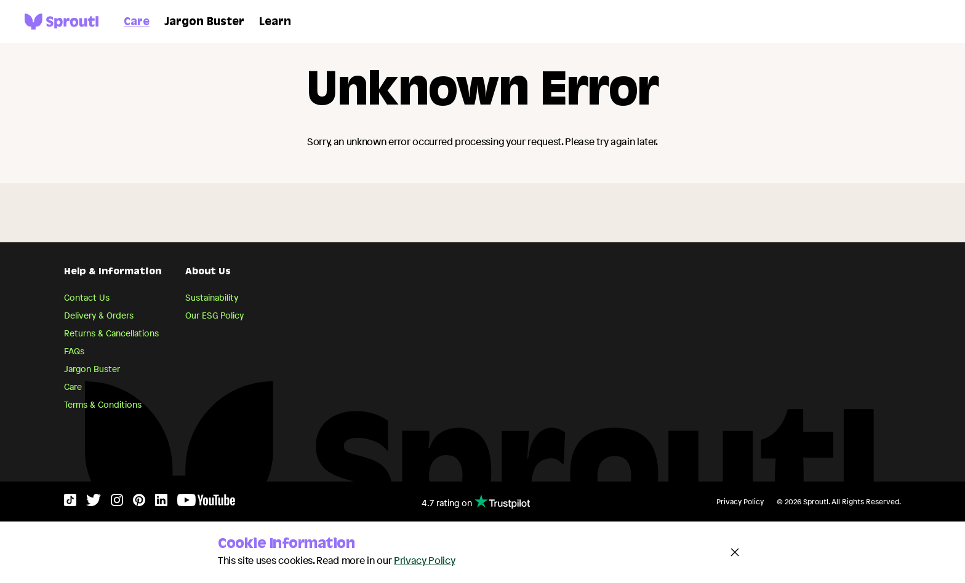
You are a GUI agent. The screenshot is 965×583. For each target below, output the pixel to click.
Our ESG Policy (214, 315)
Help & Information (112, 272)
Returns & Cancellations (111, 333)
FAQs (74, 351)
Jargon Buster (204, 22)
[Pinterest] (139, 503)
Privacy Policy (740, 502)
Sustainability (211, 297)
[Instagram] (117, 503)
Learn (275, 22)
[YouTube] (206, 503)
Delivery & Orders (99, 315)
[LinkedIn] (161, 503)
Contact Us (87, 297)
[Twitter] (93, 503)
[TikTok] (70, 503)
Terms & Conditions (103, 404)
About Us (208, 272)
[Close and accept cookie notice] (735, 552)
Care (137, 22)
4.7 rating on (476, 501)
